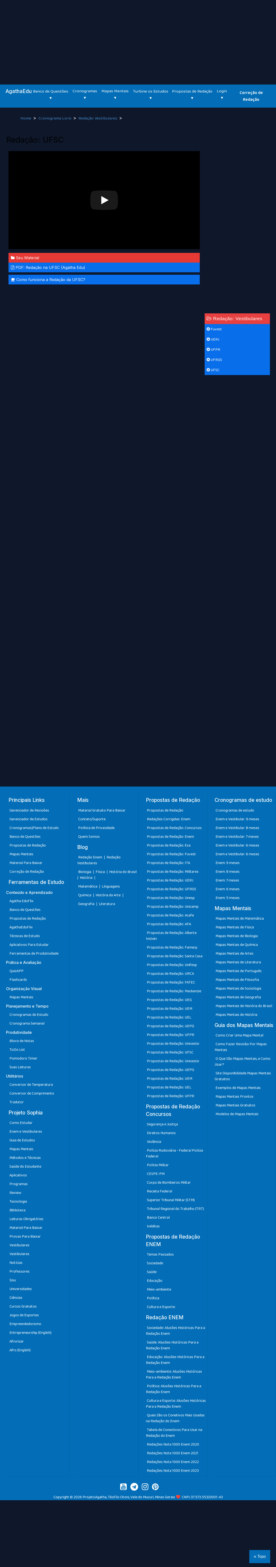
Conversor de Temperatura (31, 1085)
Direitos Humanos (161, 1133)
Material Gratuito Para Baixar (101, 810)
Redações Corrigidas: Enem (168, 819)
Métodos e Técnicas (25, 1158)
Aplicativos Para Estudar (29, 945)
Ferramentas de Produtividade (34, 953)
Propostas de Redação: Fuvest (171, 854)
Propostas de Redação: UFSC (170, 1052)
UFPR (213, 350)
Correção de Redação (251, 96)
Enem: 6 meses (228, 889)
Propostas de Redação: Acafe (170, 915)
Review (15, 1193)
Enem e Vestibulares (25, 1132)
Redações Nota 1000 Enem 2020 (173, 1444)
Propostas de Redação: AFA (169, 924)
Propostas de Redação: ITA (168, 863)
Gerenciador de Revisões (29, 810)
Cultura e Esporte (161, 1307)
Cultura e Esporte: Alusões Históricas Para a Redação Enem (176, 1404)
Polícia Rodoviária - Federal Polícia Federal (174, 1153)
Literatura (107, 904)
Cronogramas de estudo (235, 810)
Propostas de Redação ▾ (192, 95)
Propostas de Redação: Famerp (172, 947)
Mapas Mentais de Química (237, 945)
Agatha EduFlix (21, 901)
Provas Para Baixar (25, 1236)
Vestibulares (19, 1245)
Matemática (88, 886)
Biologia (85, 872)
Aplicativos (18, 1175)
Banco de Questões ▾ (50, 95)
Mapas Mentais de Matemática (240, 919)
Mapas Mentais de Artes (234, 953)
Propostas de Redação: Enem (170, 837)
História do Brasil (123, 872)
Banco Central (158, 1218)
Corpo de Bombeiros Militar (169, 1183)
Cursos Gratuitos (23, 1306)
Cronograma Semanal (26, 1023)
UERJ (213, 339)
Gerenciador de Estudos (28, 819)
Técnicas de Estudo (24, 936)
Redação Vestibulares (98, 118)
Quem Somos (89, 837)
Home (26, 118)
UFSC (213, 370)
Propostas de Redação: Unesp (171, 898)
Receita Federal (159, 1191)
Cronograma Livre (55, 118)
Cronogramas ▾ (85, 94)
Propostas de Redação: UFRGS (171, 889)
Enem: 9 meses (228, 863)
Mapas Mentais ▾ (115, 94)
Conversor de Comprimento (31, 1093)
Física (101, 872)
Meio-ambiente (159, 1289)
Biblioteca (17, 1210)
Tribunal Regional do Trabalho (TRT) (175, 1209)
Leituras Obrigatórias (26, 1219)
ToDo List (17, 1050)
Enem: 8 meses (228, 872)
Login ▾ (222, 94)
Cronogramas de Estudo (28, 1015)
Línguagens (111, 886)
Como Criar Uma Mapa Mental (239, 1035)
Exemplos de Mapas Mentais (238, 1088)
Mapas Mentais (21, 854)
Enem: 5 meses (228, 898)
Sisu (12, 1280)
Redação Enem (90, 857)
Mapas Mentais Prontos (234, 1097)
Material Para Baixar (25, 863)
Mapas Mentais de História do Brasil (244, 1006)
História (86, 878)
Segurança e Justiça (162, 1124)
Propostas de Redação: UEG (169, 1000)
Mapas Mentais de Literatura (238, 962)
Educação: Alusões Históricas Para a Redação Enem (175, 1360)
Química (85, 895)
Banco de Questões (25, 837)
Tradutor (16, 1102)
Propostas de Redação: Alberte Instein (171, 936)
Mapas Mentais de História (236, 1015)
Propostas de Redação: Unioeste (173, 1044)
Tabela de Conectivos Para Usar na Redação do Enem (174, 1433)
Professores (19, 1271)
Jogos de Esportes (24, 1315)
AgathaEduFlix (21, 927)
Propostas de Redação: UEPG (170, 1026)
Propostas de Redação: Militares (173, 872)
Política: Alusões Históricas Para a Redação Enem (173, 1389)
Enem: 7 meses (227, 880)
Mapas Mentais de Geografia (238, 997)
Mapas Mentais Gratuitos (235, 1105)
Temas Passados (160, 1254)
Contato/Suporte (92, 819)
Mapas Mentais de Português (239, 971)
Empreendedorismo (25, 1324)
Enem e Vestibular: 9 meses (237, 819)
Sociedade (155, 1263)
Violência (154, 1142)
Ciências (15, 1298)
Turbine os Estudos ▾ (150, 95)
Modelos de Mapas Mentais (237, 1114)
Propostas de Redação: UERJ (170, 880)
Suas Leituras (20, 1067)
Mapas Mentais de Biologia (237, 936)
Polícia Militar (158, 1165)
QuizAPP (16, 971)
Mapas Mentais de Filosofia (237, 980)
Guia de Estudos (22, 1140)
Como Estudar (21, 1123)
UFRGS (214, 360)
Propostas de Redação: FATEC (171, 982)
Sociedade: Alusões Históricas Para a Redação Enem (175, 1331)
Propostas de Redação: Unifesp (172, 965)
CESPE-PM (156, 1174)
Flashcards (18, 980)
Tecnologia (18, 1202)
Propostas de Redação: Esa (169, 845)
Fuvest (214, 329)
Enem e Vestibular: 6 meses (237, 845)
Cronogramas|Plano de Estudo (34, 828)
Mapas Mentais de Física (235, 927)
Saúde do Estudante (25, 1167)
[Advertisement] (138, 36)
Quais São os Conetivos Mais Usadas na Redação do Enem (175, 1418)
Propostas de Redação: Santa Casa (174, 956)
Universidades (20, 1289)
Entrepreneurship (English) (30, 1333)
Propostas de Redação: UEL (169, 1017)
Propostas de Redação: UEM (169, 1009)
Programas (18, 1184)
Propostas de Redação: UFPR (170, 1035)
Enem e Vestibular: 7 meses (237, 837)
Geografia (86, 904)
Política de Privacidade (96, 828)
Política (153, 1298)
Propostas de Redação (27, 845)
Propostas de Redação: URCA (170, 974)
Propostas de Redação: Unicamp (173, 907)
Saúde (152, 1272)
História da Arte (108, 895)
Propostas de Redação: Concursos (174, 828)
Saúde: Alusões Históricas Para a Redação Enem (172, 1345)
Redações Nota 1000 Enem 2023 (173, 1471)
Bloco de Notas (21, 1041)
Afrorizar (16, 1341)
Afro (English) (20, 1350)
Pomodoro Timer (23, 1058)
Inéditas (153, 1226)
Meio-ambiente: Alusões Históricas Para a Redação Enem (174, 1374)
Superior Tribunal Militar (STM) (171, 1200)
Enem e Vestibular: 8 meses (237, 828)
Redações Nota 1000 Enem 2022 (173, 1462)
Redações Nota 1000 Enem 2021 (172, 1453)
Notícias (16, 1263)
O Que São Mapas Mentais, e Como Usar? (242, 1062)
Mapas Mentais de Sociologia (238, 988)
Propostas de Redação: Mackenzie (174, 991)
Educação (154, 1281)
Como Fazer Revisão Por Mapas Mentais (241, 1047)
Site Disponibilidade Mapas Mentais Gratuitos (243, 1076)
